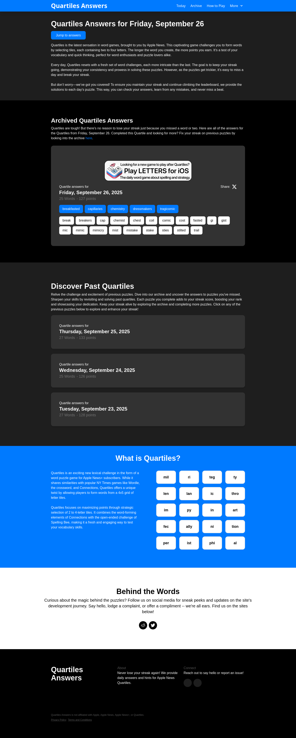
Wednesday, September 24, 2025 (97, 370)
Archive (196, 5)
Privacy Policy (58, 719)
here (89, 138)
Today (180, 5)
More (236, 5)
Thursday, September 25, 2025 (94, 331)
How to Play (216, 5)
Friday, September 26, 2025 (91, 192)
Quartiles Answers (79, 5)
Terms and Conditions (80, 719)
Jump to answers (68, 35)
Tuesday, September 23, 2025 (93, 409)
